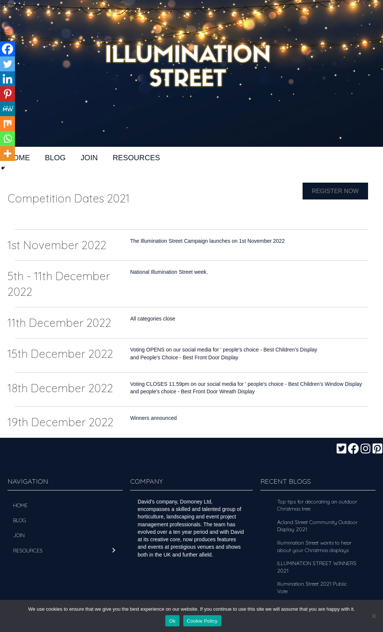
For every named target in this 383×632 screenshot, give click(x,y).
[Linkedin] (7, 78)
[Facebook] (7, 48)
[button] (341, 448)
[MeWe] (7, 108)
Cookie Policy (202, 621)
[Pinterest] (7, 93)
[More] (7, 153)
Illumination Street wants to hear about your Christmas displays (314, 546)
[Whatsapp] (7, 138)
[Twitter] (7, 63)
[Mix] (7, 123)
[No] (373, 616)
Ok (172, 621)
